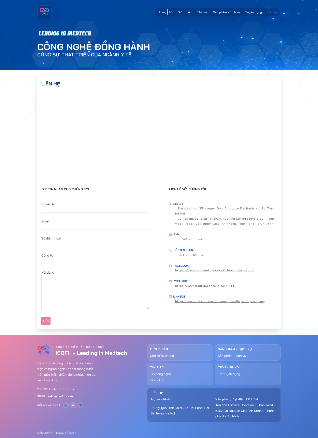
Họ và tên (48, 204)
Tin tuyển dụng (229, 374)
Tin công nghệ (160, 374)
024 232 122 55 (191, 255)
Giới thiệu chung (162, 356)
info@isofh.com (191, 239)
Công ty (47, 255)
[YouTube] (73, 405)
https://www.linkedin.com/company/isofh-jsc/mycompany (220, 301)
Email (45, 221)
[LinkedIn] (80, 405)
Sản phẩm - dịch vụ (232, 356)
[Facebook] (66, 405)
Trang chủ (165, 12)
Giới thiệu (185, 12)
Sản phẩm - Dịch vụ (226, 12)
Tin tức (202, 12)
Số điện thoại (51, 238)
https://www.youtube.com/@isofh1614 (204, 286)
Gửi (46, 321)
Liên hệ (272, 12)
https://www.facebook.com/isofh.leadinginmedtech (214, 270)
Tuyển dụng (253, 12)
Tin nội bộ (157, 380)
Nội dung (47, 272)
